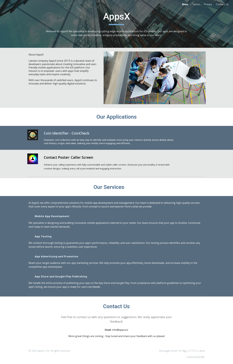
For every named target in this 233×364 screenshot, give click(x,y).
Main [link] (185, 4)
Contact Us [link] (222, 4)
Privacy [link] (208, 4)
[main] (116, 17)
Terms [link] (196, 4)
